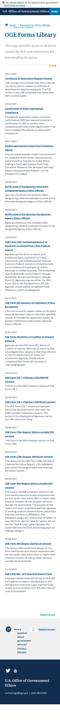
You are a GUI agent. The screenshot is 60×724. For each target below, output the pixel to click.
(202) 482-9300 (39, 692)
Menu (54, 11)
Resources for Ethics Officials (35, 25)
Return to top (47, 614)
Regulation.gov (47, 629)
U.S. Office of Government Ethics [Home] (26, 11)
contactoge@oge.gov (16, 692)
